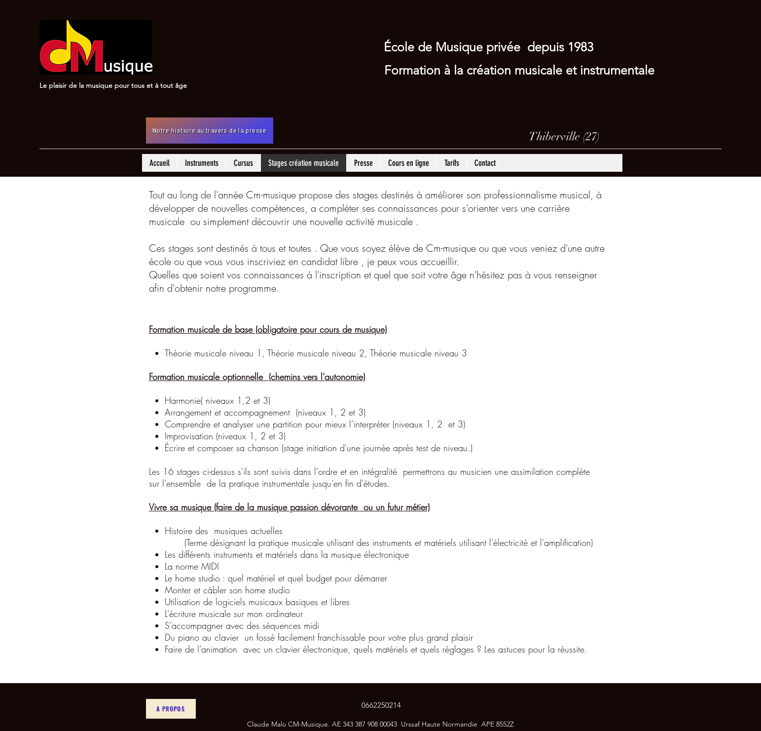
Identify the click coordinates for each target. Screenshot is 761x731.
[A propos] (171, 709)
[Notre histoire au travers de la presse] (209, 130)
